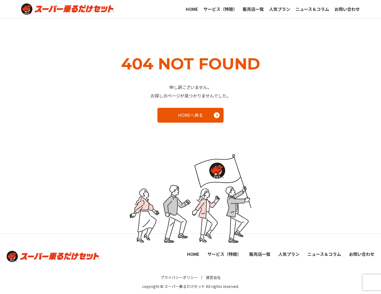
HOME (192, 9)
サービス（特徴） (220, 9)
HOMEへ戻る (199, 115)
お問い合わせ (347, 9)
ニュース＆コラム (312, 9)
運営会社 (213, 277)
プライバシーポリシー (179, 277)
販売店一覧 (253, 9)
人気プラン (279, 9)
